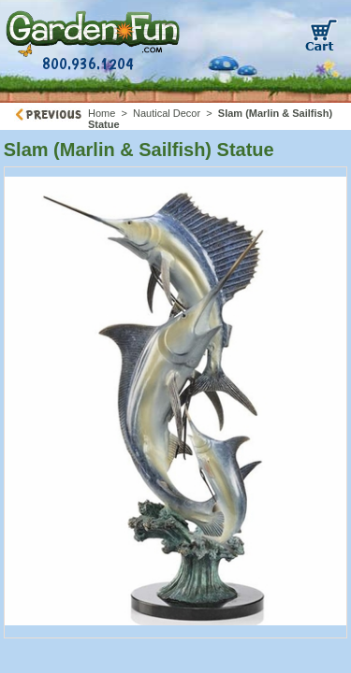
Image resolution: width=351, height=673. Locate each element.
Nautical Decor (166, 113)
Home (101, 113)
